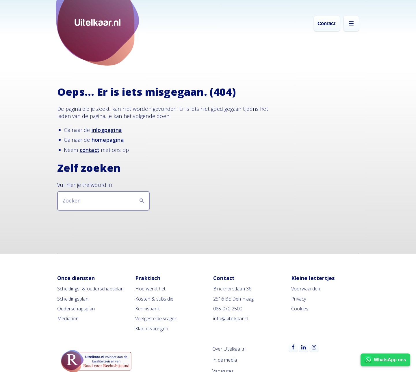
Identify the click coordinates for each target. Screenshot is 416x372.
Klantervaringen (151, 328)
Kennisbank (147, 308)
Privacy (298, 299)
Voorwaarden (305, 289)
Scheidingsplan (72, 299)
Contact (327, 23)
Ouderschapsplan (76, 308)
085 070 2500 (227, 308)
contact (89, 149)
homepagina (108, 139)
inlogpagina (107, 129)
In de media (224, 360)
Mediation (68, 318)
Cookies (299, 308)
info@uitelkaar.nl (230, 318)
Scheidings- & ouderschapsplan (90, 289)
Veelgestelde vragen (156, 318)
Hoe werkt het (150, 289)
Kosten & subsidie (154, 299)
